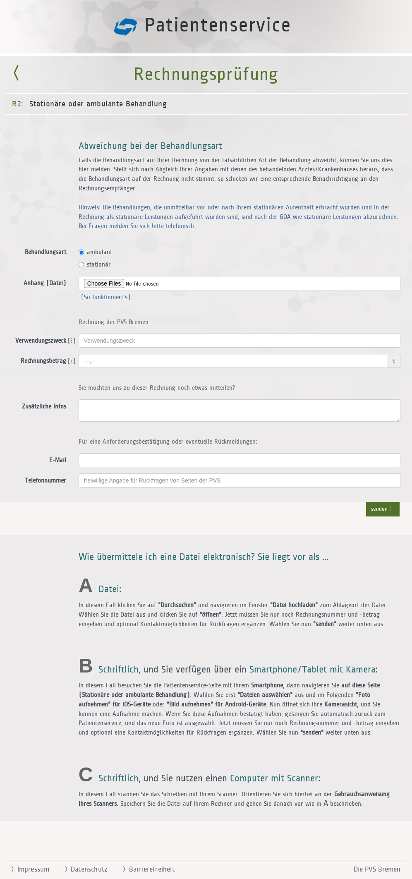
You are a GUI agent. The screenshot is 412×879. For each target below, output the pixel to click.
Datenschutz (82, 869)
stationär (95, 264)
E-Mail (57, 460)
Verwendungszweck (43, 341)
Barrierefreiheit (145, 869)
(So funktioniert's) (105, 297)
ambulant (95, 252)
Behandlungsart (45, 252)
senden (383, 509)
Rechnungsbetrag (46, 361)
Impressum (26, 869)
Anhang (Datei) (45, 283)
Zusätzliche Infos (44, 406)
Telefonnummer (45, 480)
